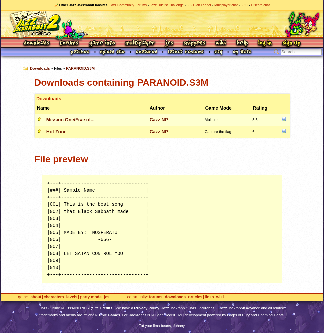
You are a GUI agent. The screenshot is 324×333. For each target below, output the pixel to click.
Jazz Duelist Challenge (167, 5)
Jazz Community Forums (128, 5)
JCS (169, 43)
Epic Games (109, 315)
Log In (265, 43)
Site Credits (102, 308)
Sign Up (291, 43)
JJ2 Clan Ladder (199, 5)
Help (242, 43)
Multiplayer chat (226, 5)
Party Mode (91, 297)
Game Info (102, 43)
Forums (69, 43)
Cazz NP (159, 119)
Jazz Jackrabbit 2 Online (162, 24)
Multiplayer (140, 43)
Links (209, 297)
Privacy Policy (146, 308)
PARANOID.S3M (80, 68)
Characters (54, 297)
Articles (195, 297)
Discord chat (260, 5)
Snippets (194, 43)
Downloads (37, 43)
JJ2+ (244, 5)
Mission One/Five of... (70, 119)
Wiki (221, 43)
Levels (71, 297)
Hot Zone (56, 131)
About (35, 297)
